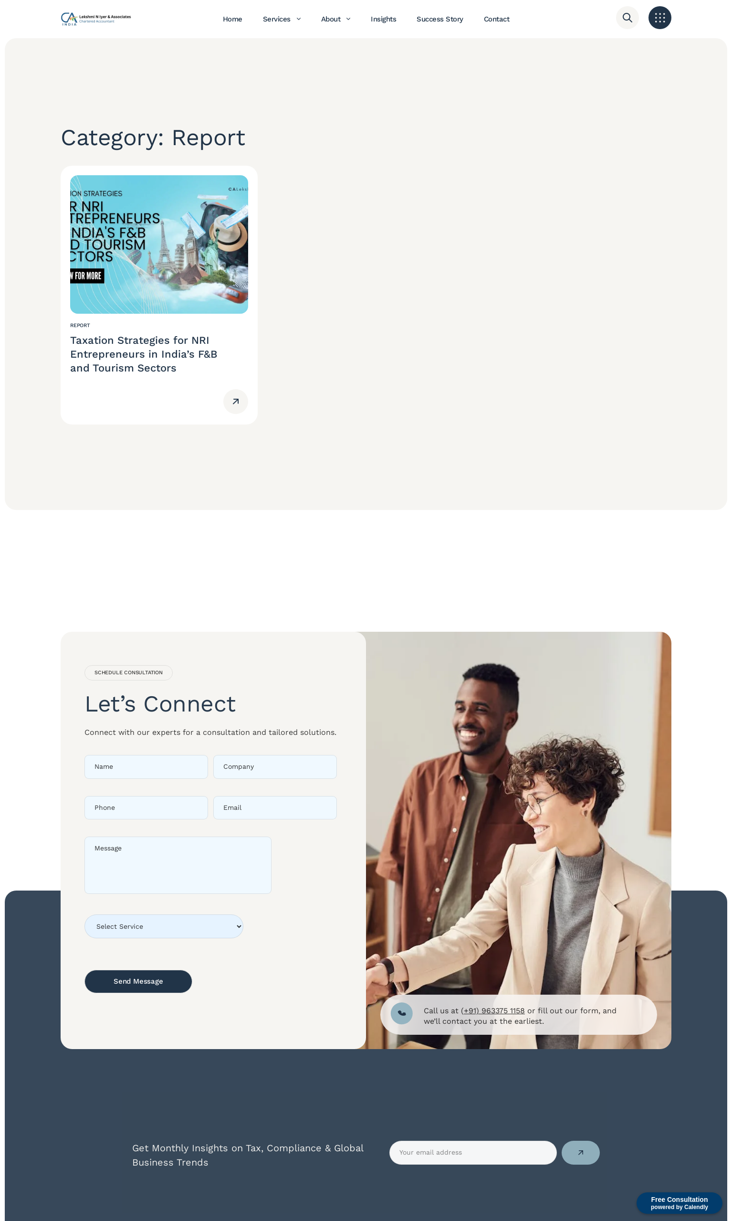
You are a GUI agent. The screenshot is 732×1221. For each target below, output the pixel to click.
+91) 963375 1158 (494, 1010)
